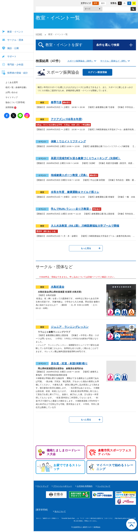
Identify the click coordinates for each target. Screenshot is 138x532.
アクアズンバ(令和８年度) (66, 119)
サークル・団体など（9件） (113, 61)
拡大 (103, 3)
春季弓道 (56, 102)
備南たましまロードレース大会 (63, 452)
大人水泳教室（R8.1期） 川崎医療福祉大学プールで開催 (85, 225)
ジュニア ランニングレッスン (70, 326)
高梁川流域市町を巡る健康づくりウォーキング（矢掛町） (86, 158)
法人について (123, 512)
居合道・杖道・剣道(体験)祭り (69, 363)
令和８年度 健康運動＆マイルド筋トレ (75, 191)
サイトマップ (42, 486)
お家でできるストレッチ (67, 467)
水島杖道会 (57, 286)
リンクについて (103, 486)
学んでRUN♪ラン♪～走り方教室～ (71, 208)
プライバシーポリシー (62, 486)
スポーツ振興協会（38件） (80, 61)
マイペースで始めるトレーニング (114, 467)
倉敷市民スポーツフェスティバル (114, 452)
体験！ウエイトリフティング (68, 141)
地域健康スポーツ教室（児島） (70, 175)
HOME (39, 34)
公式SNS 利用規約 (84, 486)
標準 (95, 3)
